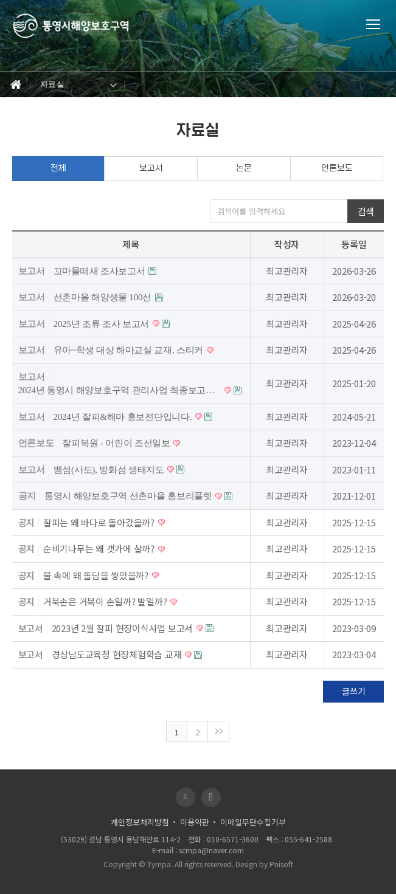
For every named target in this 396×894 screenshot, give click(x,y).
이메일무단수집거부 (253, 822)
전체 (58, 168)
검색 (366, 211)
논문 (244, 168)
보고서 (151, 168)
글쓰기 (353, 691)
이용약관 (194, 822)
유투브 (211, 797)
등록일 (353, 244)
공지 (27, 496)
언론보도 (337, 168)
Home (15, 85)
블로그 (185, 797)
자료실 (52, 84)
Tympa (159, 864)
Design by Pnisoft (264, 864)
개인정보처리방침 (140, 822)
